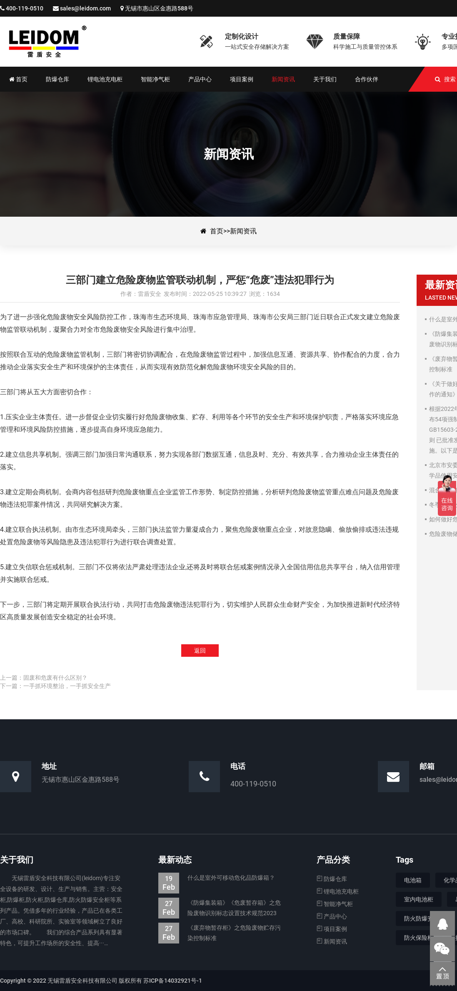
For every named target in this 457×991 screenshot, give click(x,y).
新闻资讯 (243, 231)
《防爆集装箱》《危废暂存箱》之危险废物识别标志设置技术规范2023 (219, 908)
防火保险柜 (418, 937)
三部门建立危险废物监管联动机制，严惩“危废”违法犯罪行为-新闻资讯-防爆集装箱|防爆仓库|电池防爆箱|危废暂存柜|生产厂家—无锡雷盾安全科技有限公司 (93, 41)
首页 (216, 231)
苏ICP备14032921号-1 (172, 980)
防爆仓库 (332, 879)
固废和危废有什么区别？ (55, 677)
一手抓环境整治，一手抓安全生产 (67, 686)
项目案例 (332, 929)
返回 (200, 650)
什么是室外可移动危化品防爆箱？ (216, 878)
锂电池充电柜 (338, 891)
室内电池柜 (418, 899)
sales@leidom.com (85, 8)
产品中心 (332, 916)
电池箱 (413, 880)
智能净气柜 (335, 904)
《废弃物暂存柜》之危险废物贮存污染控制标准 (219, 933)
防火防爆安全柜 (424, 918)
